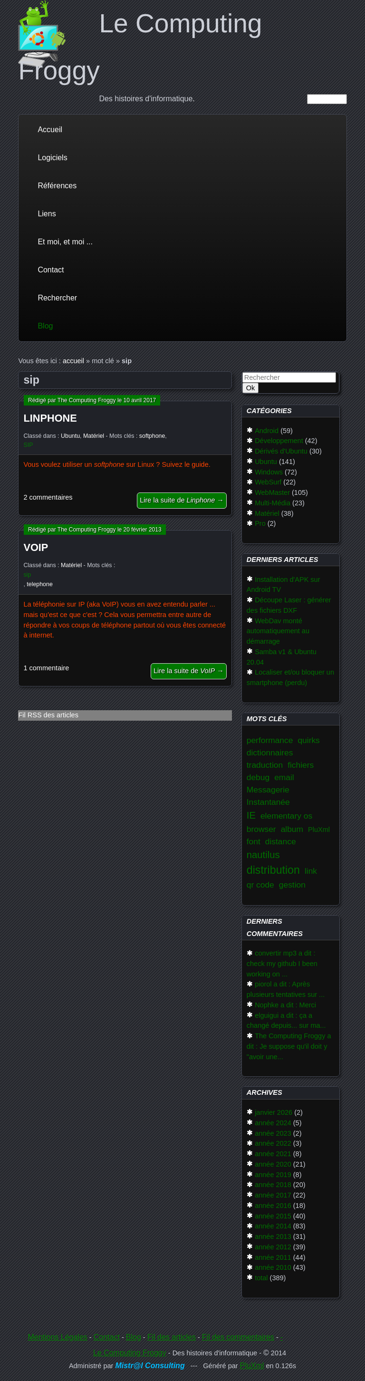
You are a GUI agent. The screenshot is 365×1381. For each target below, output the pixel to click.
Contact (51, 270)
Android (267, 431)
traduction (265, 765)
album (292, 829)
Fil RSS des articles (48, 715)
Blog (45, 326)
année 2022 (273, 1143)
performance (270, 740)
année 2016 (273, 1205)
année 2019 (273, 1174)
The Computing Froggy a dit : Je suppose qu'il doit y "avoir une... (289, 1046)
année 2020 (273, 1164)
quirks (308, 740)
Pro (260, 523)
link (311, 871)
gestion (292, 884)
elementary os (286, 816)
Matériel (93, 436)
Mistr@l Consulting (149, 1366)
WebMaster (272, 492)
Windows (269, 472)
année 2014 (273, 1226)
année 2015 (273, 1216)
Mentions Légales (57, 1337)
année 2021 (273, 1154)
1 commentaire (46, 668)
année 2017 (273, 1195)
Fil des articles (171, 1337)
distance (280, 841)
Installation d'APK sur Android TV (283, 585)
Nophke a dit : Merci (285, 1005)
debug (258, 777)
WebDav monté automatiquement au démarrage (278, 631)
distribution (273, 870)
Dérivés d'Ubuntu (281, 451)
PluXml (319, 829)
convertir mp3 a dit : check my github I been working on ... (282, 963)
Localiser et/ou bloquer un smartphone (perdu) (290, 677)
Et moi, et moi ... (65, 242)
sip (27, 574)
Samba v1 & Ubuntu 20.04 (282, 657)
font (253, 841)
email (284, 777)
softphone (152, 436)
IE (251, 815)
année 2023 (273, 1133)
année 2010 (273, 1267)
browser (261, 829)
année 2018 (273, 1184)
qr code (260, 884)
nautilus (263, 855)
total (261, 1278)
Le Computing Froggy (129, 1353)
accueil (73, 361)
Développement (279, 440)
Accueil (50, 130)
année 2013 (273, 1236)
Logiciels (52, 158)
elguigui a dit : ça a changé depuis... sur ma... (286, 1021)
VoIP (35, 547)
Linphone (50, 418)
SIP (28, 445)
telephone (40, 584)
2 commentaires (47, 497)
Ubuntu (70, 436)
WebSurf (268, 482)
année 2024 (273, 1123)
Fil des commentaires (238, 1337)
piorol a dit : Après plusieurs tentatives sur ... (286, 989)
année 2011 (273, 1257)
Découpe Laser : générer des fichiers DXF (289, 605)
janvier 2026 (273, 1112)
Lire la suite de (182, 500)
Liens (47, 214)
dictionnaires (270, 752)
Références (57, 186)
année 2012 (273, 1247)
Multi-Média (272, 503)
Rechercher (57, 298)
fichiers (301, 765)
